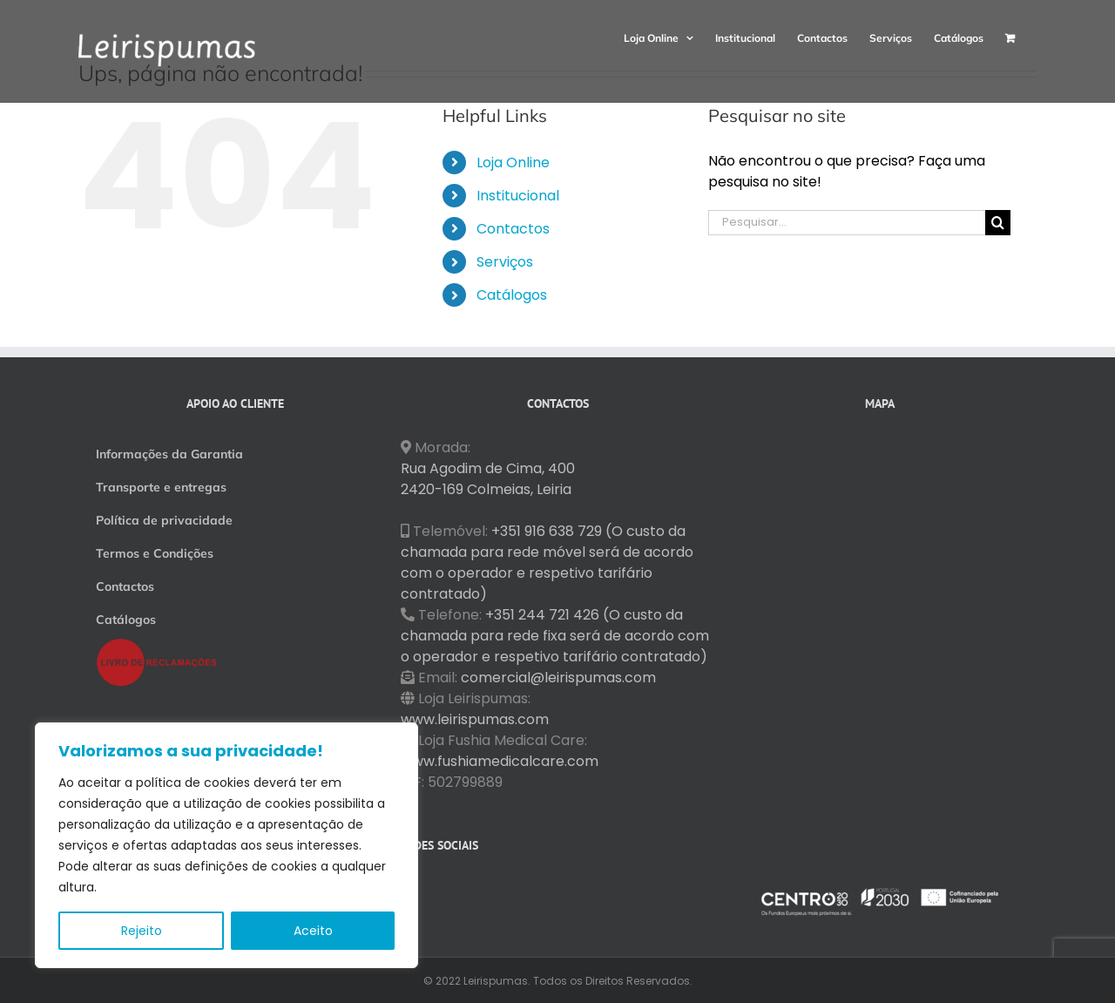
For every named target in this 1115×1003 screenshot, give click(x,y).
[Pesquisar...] (846, 222)
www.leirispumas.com (475, 719)
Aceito (313, 930)
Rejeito (141, 930)
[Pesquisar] (997, 222)
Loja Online (513, 162)
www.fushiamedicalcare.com (499, 761)
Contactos (513, 229)
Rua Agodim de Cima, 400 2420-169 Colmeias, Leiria (488, 478)
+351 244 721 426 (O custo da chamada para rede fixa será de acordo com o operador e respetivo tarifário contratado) (555, 636)
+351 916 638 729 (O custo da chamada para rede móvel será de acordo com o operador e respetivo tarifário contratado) (547, 562)
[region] (226, 845)
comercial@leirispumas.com (558, 678)
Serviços (504, 262)
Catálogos (511, 295)
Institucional (517, 196)
